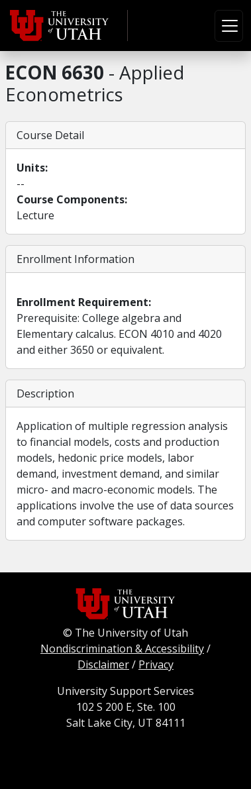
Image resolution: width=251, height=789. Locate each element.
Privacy (156, 664)
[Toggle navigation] (229, 26)
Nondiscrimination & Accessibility (122, 648)
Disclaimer (103, 664)
